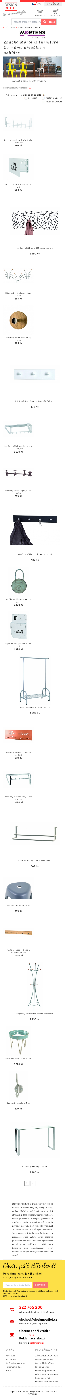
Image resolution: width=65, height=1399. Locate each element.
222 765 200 (31, 1307)
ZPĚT (6, 27)
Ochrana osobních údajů (47, 1381)
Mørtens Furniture (32, 27)
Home (13, 27)
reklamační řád (37, 1343)
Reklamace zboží (32, 1338)
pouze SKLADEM (54, 102)
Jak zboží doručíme (44, 1363)
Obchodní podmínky (45, 1370)
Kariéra (9, 1370)
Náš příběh (11, 1359)
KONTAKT (10, 1356)
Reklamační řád (42, 1378)
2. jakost (32, 98)
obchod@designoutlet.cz (38, 1319)
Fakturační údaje (14, 1367)
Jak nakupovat (42, 1367)
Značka (20, 27)
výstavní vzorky (54, 98)
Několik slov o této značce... (30, 81)
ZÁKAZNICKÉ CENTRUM (46, 1356)
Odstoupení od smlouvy (46, 1374)
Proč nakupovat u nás (16, 1363)
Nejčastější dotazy (44, 1359)
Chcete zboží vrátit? (34, 1331)
